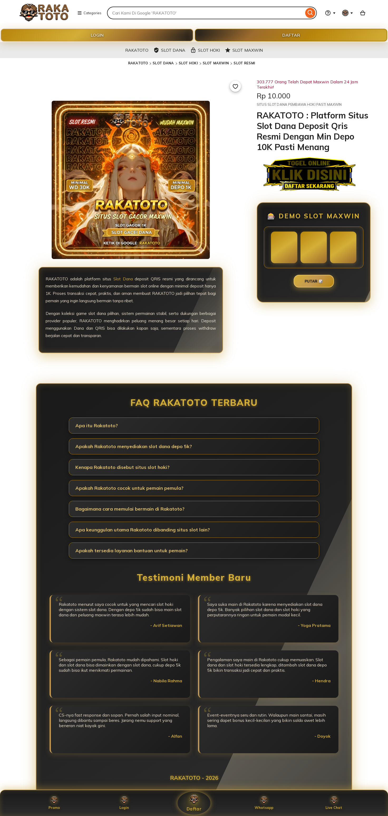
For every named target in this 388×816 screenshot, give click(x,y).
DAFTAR (291, 35)
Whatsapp (264, 803)
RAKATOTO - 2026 (194, 777)
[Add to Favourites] (235, 86)
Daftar (194, 803)
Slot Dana (123, 278)
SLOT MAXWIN (216, 63)
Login (124, 803)
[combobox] (205, 13)
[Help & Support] (330, 13)
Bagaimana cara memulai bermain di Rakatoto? (130, 509)
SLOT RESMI (244, 63)
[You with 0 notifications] (347, 13)
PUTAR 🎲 (314, 281)
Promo (54, 803)
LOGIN (97, 35)
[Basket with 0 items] (362, 13)
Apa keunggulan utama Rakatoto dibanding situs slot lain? (142, 530)
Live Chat (334, 803)
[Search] (310, 13)
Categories (89, 13)
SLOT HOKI (188, 63)
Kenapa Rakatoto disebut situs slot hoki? (122, 467)
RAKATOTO (138, 63)
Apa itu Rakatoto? (96, 426)
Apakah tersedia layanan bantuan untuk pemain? (131, 551)
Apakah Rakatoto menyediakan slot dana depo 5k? (133, 446)
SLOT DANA (163, 63)
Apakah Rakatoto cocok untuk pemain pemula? (129, 488)
